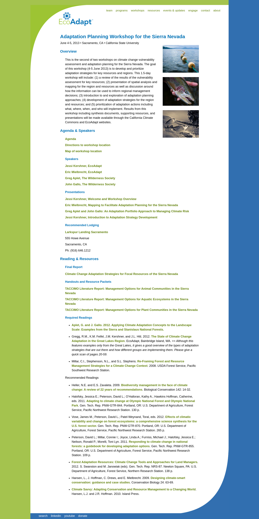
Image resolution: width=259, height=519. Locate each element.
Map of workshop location (83, 151)
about (216, 10)
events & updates (174, 10)
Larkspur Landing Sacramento (86, 232)
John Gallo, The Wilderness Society (90, 184)
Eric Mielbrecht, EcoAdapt (83, 172)
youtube (69, 516)
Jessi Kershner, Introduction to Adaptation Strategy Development (111, 217)
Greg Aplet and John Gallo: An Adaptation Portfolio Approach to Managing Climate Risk (127, 211)
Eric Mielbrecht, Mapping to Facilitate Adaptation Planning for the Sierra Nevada (121, 205)
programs (122, 10)
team (109, 10)
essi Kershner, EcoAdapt (84, 166)
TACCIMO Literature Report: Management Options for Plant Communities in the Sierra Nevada (131, 310)
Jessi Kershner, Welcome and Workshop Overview (100, 199)
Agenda (70, 139)
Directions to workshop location (87, 145)
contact (205, 10)
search (43, 516)
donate (82, 516)
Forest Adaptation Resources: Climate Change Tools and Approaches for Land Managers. (135, 462)
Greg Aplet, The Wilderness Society (90, 178)
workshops (137, 10)
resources (154, 10)
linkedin (56, 516)
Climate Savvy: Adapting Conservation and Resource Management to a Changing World (134, 489)
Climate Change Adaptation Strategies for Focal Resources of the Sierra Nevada (121, 274)
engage (193, 10)
